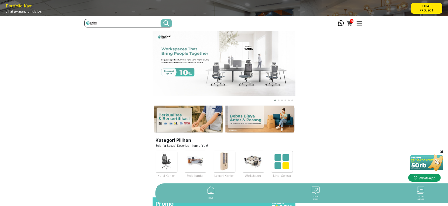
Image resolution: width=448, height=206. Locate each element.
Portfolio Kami (19, 6)
